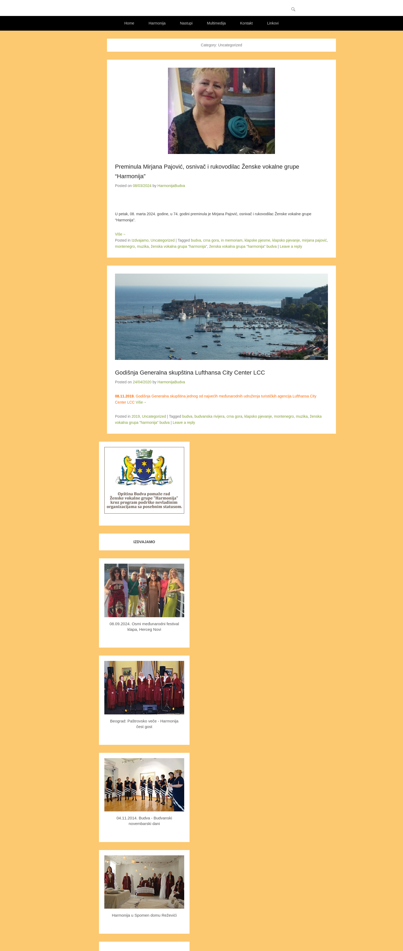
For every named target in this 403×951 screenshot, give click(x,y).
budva (196, 240)
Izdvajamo (140, 240)
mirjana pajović (314, 240)
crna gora (211, 240)
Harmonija (157, 23)
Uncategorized (163, 240)
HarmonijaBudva (171, 186)
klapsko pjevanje (286, 240)
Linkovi (273, 23)
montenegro (125, 246)
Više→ (120, 234)
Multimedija (216, 23)
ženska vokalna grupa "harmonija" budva (243, 246)
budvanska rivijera (209, 416)
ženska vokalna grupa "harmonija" (179, 246)
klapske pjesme (257, 240)
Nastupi (186, 23)
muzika (143, 246)
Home (129, 23)
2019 (135, 416)
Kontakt (246, 23)
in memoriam (231, 240)
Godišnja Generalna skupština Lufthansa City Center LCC (190, 372)
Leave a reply (291, 246)
